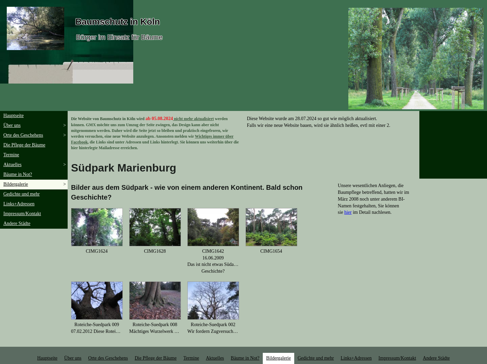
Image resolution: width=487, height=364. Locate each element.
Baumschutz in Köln (117, 22)
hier (348, 212)
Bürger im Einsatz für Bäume (119, 37)
